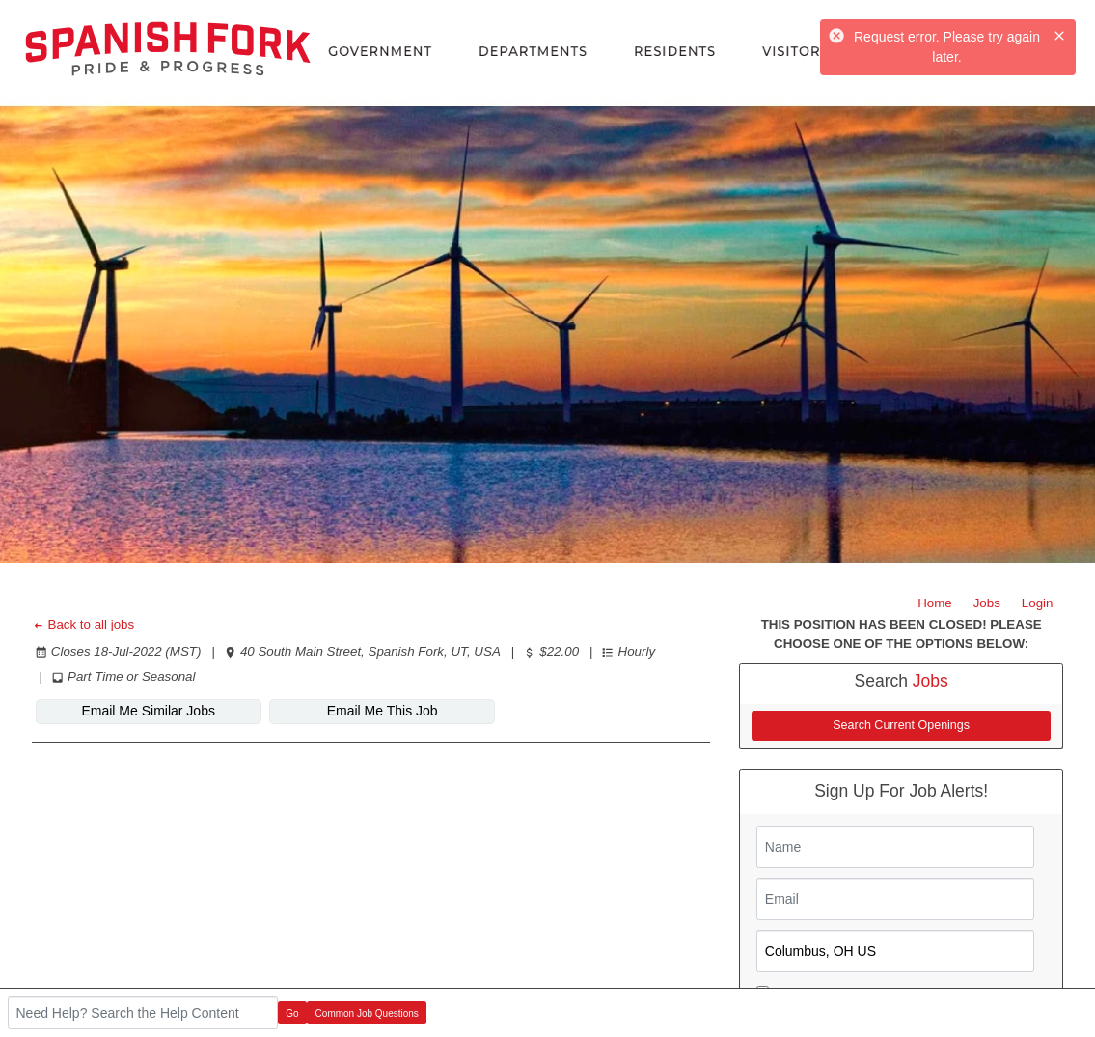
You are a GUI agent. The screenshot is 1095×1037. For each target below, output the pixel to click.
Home (934, 603)
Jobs (986, 603)
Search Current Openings (901, 725)
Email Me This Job (382, 710)
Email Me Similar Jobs (147, 710)
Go (292, 1013)
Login (1038, 603)
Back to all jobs (83, 624)
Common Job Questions (367, 1013)
